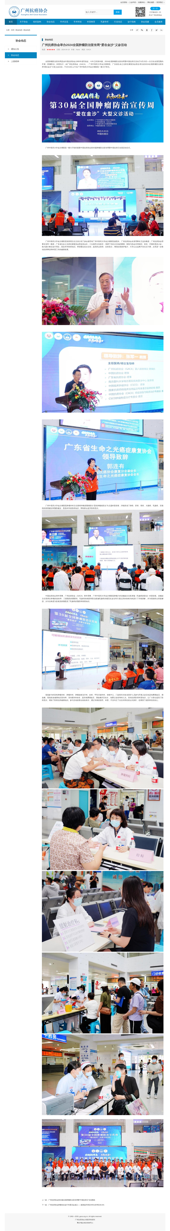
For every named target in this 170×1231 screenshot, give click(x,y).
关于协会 (24, 22)
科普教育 (91, 22)
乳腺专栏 (105, 22)
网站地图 (150, 2)
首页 (11, 22)
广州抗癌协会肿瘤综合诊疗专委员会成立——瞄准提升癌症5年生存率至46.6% (76, 1205)
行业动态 (118, 22)
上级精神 (15, 61)
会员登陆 (123, 2)
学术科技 (78, 22)
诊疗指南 (132, 22)
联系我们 (160, 2)
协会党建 (145, 22)
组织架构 (37, 22)
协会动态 (51, 22)
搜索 (118, 12)
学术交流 (64, 22)
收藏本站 (141, 2)
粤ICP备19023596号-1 (85, 1223)
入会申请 (132, 2)
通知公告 (15, 49)
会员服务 (159, 22)
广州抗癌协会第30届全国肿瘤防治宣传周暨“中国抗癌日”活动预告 (71, 1200)
